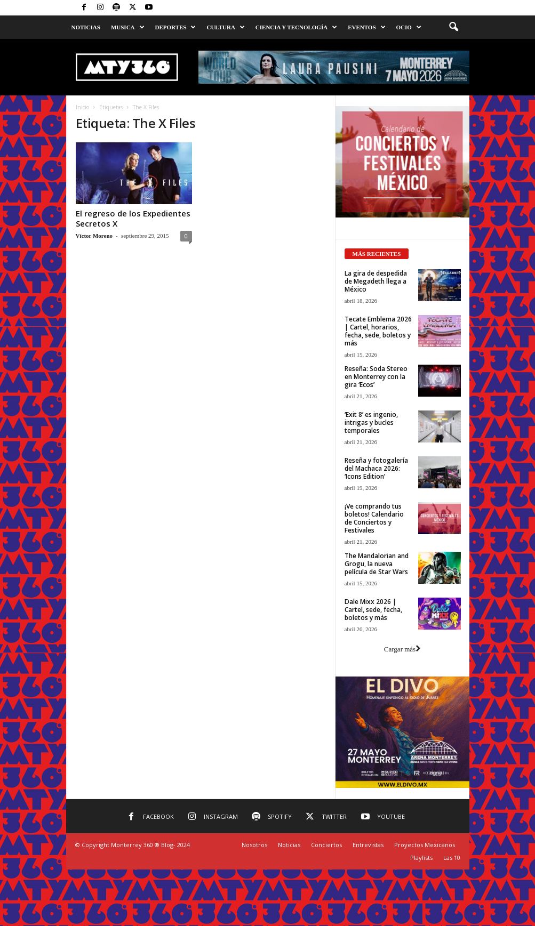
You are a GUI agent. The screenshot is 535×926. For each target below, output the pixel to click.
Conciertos (326, 845)
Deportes (175, 27)
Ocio (408, 27)
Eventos (366, 27)
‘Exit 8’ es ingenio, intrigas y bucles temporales (371, 422)
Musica (128, 27)
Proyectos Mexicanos (424, 845)
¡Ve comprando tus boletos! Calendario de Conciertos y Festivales (374, 518)
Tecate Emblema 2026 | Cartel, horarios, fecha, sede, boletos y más (378, 331)
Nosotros (254, 845)
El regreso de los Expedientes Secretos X (133, 218)
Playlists (421, 857)
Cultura (225, 27)
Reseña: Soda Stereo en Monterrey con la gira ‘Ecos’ (376, 376)
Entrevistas (368, 845)
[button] (453, 27)
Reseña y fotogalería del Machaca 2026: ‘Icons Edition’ (376, 468)
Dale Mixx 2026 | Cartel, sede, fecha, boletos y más (373, 609)
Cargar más (402, 649)
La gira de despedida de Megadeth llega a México (376, 281)
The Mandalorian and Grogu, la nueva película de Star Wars (377, 563)
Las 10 (451, 857)
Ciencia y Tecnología (296, 27)
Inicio (82, 107)
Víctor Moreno (94, 235)
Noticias (85, 27)
